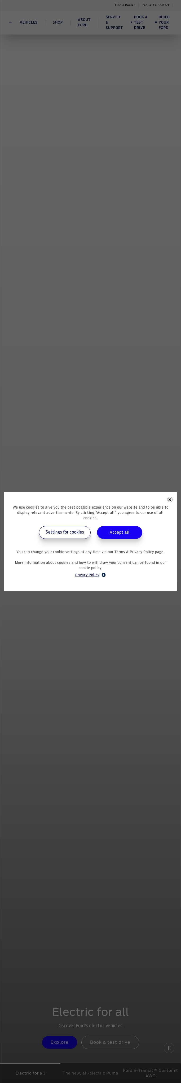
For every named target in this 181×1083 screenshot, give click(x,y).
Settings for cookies (65, 532)
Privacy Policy (90, 575)
